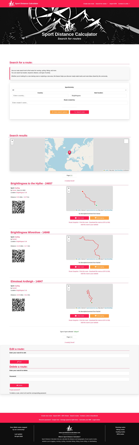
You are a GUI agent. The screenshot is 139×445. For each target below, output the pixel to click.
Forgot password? (15, 390)
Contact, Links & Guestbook (89, 416)
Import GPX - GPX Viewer (61, 416)
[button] (69, 153)
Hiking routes (120, 429)
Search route (79, 112)
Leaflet (106, 170)
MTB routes (120, 434)
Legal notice (96, 419)
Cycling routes (120, 432)
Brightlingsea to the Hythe (27, 183)
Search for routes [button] (101, 3)
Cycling (17, 188)
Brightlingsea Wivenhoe (25, 232)
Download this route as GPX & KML (99, 222)
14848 (46, 232)
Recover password (45, 419)
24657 (48, 183)
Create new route (88, 3)
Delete (19, 385)
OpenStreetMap (119, 170)
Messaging (99, 218)
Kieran (14, 190)
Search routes (74, 416)
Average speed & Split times (69, 419)
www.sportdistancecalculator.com (69, 432)
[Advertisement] (69, 54)
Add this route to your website (89, 224)
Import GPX (113, 3)
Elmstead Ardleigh (22, 281)
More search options (59, 112)
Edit (19, 362)
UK (26, 192)
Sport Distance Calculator (23, 3)
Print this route (83, 222)
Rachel (14, 239)
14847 (39, 281)
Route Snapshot (73, 222)
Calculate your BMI (85, 419)
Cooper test (55, 419)
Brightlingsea (20, 192)
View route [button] (79, 218)
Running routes (120, 427)
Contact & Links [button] (123, 3)
